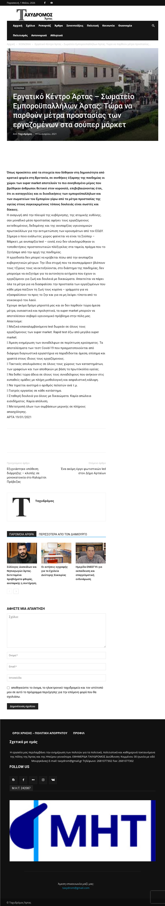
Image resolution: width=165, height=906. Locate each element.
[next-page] (16, 591)
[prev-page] (9, 591)
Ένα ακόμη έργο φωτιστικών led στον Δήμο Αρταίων (83, 471)
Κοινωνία (108, 25)
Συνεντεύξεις (74, 25)
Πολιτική (93, 25)
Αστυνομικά (39, 35)
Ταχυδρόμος (25, 133)
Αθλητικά (57, 35)
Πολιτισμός (20, 35)
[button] (153, 26)
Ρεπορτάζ (45, 25)
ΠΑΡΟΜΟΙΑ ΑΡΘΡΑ (21, 534)
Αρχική (17, 25)
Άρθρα (59, 25)
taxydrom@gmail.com (75, 887)
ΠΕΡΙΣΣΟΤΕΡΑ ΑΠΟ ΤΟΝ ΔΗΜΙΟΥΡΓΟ (63, 534)
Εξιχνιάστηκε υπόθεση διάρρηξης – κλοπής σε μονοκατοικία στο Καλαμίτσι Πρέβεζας (26, 475)
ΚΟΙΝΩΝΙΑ (25, 44)
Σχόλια (30, 25)
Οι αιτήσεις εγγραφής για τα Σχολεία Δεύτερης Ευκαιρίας (54, 571)
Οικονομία (125, 25)
